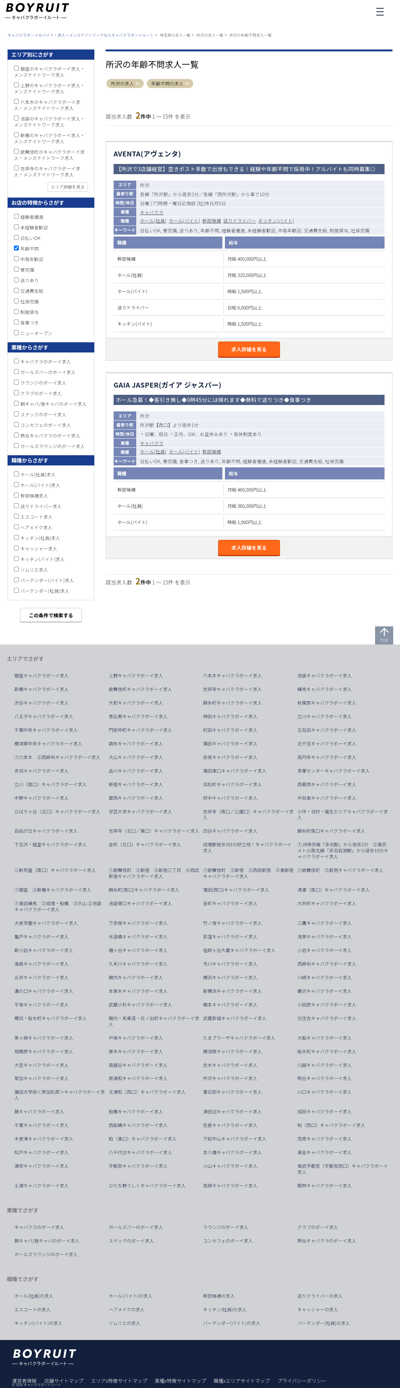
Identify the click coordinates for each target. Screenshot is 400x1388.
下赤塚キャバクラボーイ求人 (138, 923)
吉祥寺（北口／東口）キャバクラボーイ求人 (154, 831)
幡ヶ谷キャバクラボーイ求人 (138, 950)
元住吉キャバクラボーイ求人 (326, 1018)
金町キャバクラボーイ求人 (230, 903)
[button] (137, 83)
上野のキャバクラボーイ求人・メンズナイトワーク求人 (49, 88)
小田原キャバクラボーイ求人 (326, 1005)
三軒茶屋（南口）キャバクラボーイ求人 (55, 870)
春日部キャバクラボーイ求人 (232, 1092)
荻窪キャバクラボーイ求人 (230, 937)
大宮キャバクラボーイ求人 (41, 1065)
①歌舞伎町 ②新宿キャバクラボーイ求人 (340, 870)
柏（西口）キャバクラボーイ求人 (331, 1125)
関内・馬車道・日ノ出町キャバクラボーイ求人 (154, 1021)
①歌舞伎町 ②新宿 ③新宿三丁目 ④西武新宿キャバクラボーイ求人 (154, 873)
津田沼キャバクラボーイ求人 (232, 1111)
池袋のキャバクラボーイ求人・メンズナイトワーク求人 (49, 121)
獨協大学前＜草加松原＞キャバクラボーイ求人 (59, 1095)
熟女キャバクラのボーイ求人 (50, 435)
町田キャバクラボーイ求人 (230, 730)
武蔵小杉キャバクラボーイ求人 (140, 1005)
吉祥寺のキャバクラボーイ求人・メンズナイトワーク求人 (47, 171)
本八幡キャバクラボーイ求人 (232, 1152)
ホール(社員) (153, 220)
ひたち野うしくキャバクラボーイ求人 (147, 1185)
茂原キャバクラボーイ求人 (324, 1139)
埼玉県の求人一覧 (175, 35)
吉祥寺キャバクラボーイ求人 (232, 689)
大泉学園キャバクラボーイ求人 (46, 923)
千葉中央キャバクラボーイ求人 (46, 730)
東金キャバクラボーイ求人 (324, 1152)
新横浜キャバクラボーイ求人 (232, 991)
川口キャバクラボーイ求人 (324, 1092)
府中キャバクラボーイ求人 (230, 798)
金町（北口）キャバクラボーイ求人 (145, 844)
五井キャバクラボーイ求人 (41, 977)
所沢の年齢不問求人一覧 (250, 35)
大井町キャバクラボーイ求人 (326, 903)
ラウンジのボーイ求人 (43, 382)
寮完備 (27, 269)
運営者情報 (24, 1380)
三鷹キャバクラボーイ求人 (324, 923)
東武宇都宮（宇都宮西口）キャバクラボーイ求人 (342, 1169)
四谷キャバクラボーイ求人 (230, 831)
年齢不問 (29, 248)
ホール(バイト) (184, 220)
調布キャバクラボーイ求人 (136, 743)
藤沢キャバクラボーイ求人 (324, 991)
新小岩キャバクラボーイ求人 (43, 950)
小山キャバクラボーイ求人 (230, 1166)
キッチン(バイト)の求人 (38, 1323)
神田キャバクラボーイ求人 (230, 716)
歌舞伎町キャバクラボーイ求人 (140, 689)
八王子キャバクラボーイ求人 (43, 716)
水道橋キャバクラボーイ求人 (138, 937)
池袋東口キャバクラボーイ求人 (140, 903)
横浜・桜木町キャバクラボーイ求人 (50, 1018)
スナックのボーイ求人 (43, 414)
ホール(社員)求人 (37, 474)
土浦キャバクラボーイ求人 (41, 1185)
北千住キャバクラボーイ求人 (326, 743)
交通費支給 (31, 290)
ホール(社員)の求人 (34, 1296)
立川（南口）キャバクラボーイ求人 (50, 784)
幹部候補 (211, 220)
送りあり (29, 280)
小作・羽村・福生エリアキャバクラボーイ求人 (342, 814)
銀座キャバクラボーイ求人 (41, 675)
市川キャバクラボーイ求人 (230, 964)
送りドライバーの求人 (320, 1296)
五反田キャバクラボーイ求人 (326, 730)
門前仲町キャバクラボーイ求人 (140, 730)
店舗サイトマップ (63, 1380)
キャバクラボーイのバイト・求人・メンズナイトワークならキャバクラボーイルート (81, 35)
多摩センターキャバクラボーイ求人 (333, 771)
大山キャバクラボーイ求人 (136, 757)
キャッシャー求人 (38, 548)
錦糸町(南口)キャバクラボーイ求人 (144, 890)
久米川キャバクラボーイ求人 (138, 964)
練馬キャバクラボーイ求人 (324, 689)
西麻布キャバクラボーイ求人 (326, 964)
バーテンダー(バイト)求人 (47, 580)
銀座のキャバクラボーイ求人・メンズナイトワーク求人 (49, 71)
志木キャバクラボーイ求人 (230, 1065)
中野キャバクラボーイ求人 (41, 798)
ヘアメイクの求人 (127, 1309)
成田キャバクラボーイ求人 (324, 1111)
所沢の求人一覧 (210, 35)
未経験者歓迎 (34, 227)
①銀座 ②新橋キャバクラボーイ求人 (52, 890)
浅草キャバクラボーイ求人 (324, 937)
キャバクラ (151, 212)
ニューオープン (36, 333)
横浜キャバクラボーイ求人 (230, 977)
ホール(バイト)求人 (40, 485)
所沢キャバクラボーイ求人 (230, 1078)
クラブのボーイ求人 (41, 393)
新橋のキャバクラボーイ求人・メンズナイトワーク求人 (49, 138)
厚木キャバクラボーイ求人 (136, 1051)
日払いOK (30, 238)
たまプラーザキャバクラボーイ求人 (239, 1038)
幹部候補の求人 (219, 1296)
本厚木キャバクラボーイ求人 (138, 991)
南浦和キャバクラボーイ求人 (138, 1078)
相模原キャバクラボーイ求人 (43, 1051)
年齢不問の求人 (167, 83)
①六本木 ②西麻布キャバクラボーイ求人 (57, 757)
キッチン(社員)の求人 (225, 1309)
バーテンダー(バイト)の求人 (231, 1323)
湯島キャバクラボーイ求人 (41, 964)
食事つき (29, 322)
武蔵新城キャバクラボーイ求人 (234, 1018)
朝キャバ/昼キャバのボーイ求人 (53, 403)
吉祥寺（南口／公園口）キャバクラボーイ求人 (248, 814)
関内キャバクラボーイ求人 (136, 977)
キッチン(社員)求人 (40, 538)
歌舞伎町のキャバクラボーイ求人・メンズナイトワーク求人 (49, 154)
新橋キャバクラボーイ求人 (41, 689)
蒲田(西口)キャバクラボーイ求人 (236, 890)
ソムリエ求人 (34, 569)
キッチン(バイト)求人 (42, 559)
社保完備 (29, 301)
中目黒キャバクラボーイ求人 (326, 798)
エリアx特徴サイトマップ (119, 1380)
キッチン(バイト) (276, 220)
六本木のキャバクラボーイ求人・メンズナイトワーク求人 (47, 105)
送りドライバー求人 (41, 506)
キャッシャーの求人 (317, 1309)
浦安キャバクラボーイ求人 (41, 1166)
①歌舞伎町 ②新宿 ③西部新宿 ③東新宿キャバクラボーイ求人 (248, 873)
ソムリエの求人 (124, 1323)
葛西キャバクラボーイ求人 (136, 798)
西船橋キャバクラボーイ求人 (138, 1125)
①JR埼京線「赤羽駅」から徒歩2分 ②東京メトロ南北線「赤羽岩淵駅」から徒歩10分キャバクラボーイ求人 (342, 850)
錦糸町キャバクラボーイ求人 (232, 703)
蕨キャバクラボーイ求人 (39, 1111)
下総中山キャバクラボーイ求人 (234, 1139)
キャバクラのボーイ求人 (45, 361)
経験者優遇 (31, 216)
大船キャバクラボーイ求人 (324, 1038)
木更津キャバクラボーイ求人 (43, 1139)
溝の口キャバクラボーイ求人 (43, 991)
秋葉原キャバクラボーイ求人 (326, 703)
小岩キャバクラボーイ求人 (324, 950)
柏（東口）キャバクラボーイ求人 (143, 1139)
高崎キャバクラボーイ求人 (230, 1185)
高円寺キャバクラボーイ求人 (326, 757)
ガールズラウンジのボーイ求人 (52, 446)
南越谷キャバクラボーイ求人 (138, 1065)
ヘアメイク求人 (36, 527)
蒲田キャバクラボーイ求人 (230, 743)
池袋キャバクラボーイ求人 (324, 675)
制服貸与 (29, 312)
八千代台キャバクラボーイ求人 (140, 1152)
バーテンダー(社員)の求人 (323, 1323)
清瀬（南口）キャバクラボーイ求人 (333, 890)
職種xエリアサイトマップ (242, 1380)
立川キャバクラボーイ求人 (324, 716)
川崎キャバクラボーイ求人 (324, 977)
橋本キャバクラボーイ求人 (230, 1005)
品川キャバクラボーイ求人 (136, 771)
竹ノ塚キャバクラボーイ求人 (232, 923)
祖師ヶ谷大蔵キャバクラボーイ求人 (239, 950)
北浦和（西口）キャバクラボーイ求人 (147, 1092)
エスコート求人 (36, 516)
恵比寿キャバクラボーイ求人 (138, 716)
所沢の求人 (122, 83)
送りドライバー (239, 220)
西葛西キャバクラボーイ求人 (326, 784)
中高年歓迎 (31, 259)
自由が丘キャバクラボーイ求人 (46, 831)
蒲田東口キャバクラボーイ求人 (234, 771)
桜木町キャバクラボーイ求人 (326, 1051)
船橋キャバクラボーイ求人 (136, 1111)
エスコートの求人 (32, 1309)
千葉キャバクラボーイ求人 (41, 1125)
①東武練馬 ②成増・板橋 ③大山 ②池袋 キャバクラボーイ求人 (60, 906)
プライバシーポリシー (301, 1380)
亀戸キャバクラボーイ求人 (41, 937)
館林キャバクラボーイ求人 (324, 1185)
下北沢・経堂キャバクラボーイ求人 (50, 844)
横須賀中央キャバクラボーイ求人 (48, 743)
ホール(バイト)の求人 (130, 1296)
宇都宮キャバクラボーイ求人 (138, 1166)
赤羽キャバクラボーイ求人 (41, 771)
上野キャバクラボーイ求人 (136, 675)
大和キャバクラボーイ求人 (136, 703)
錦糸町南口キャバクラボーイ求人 (331, 831)
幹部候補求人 (34, 495)
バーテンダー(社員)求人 (44, 590)
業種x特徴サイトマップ (180, 1380)
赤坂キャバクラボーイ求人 (230, 757)
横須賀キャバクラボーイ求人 (232, 1051)
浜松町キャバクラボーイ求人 (232, 784)
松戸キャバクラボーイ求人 (41, 1152)
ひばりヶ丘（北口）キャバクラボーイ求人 (57, 811)
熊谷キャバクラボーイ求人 (324, 1078)
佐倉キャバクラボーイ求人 (230, 1125)
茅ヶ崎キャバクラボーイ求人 (43, 1038)
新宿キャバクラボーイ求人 (136, 784)
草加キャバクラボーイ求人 (41, 1078)
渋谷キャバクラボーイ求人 (41, 703)
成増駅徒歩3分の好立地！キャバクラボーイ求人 (247, 847)
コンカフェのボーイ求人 (45, 425)
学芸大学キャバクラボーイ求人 (140, 811)
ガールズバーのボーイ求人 (47, 372)
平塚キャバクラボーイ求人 (41, 1005)
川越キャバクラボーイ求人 (324, 1065)
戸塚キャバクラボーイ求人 (136, 1038)
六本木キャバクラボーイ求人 (232, 675)
